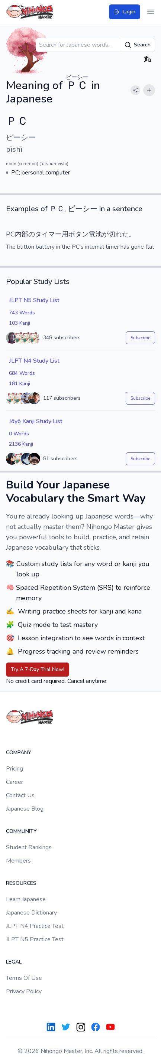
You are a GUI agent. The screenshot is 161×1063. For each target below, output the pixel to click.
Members (18, 861)
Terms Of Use (24, 978)
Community (21, 831)
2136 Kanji (21, 444)
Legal (14, 961)
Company (18, 752)
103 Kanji (19, 323)
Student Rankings (29, 847)
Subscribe (140, 338)
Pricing (14, 769)
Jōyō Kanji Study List (35, 421)
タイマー (48, 234)
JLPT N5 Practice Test (35, 939)
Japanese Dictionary (31, 913)
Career (14, 782)
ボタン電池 (85, 234)
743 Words (22, 312)
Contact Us (20, 795)
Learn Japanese (26, 899)
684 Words (22, 373)
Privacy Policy (24, 991)
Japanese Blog (25, 809)
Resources (21, 883)
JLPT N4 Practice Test (35, 926)
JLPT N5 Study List (34, 300)
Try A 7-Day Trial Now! (37, 669)
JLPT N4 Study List (34, 361)
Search (137, 45)
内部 (21, 234)
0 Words (19, 433)
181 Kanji (19, 383)
